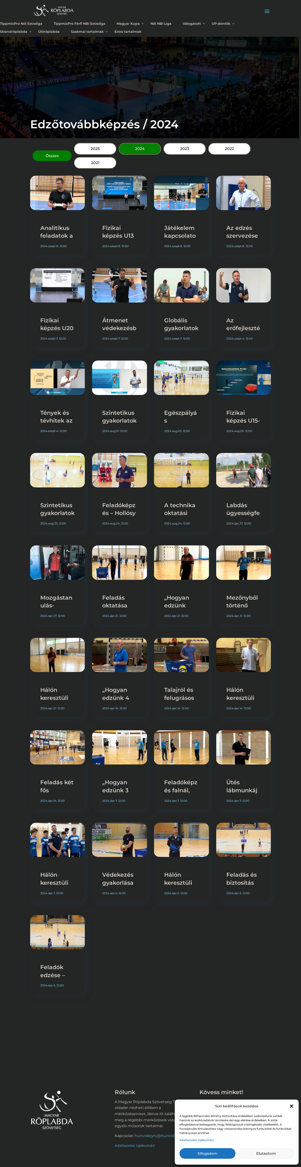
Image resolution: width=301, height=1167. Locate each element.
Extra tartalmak (127, 31)
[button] (291, 1106)
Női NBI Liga (160, 23)
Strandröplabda (13, 31)
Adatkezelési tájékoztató (196, 1140)
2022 (229, 148)
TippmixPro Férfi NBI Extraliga (79, 23)
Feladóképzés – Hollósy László (119, 513)
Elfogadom (207, 1153)
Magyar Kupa (128, 23)
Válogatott (192, 23)
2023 (184, 148)
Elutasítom (266, 1153)
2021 (95, 163)
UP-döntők (221, 23)
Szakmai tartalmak (87, 31)
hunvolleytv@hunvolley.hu (160, 1136)
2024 (140, 148)
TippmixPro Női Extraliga (21, 23)
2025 (95, 148)
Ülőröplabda (49, 31)
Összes (52, 156)
